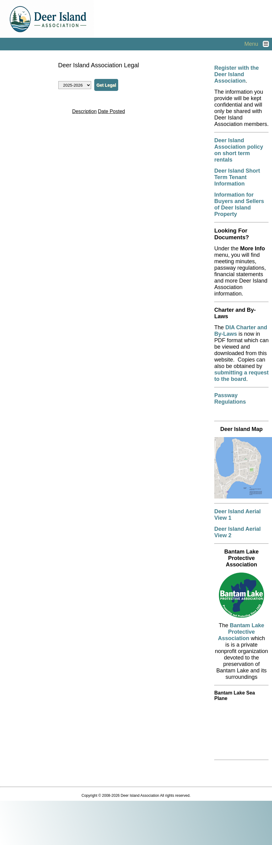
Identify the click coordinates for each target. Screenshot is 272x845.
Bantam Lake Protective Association (241, 631)
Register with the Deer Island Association (236, 74)
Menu (258, 44)
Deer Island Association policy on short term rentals (238, 150)
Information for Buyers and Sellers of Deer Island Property (239, 204)
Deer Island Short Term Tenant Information (237, 177)
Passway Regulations (230, 398)
